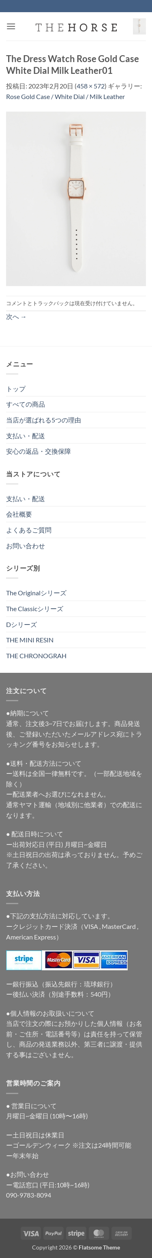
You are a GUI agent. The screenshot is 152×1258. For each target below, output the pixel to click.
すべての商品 (25, 404)
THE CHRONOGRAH (36, 655)
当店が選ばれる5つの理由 (43, 420)
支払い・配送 (25, 435)
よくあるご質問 (28, 530)
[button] (11, 26)
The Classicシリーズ (34, 608)
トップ (16, 388)
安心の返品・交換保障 (38, 451)
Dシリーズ (21, 624)
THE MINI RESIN (30, 640)
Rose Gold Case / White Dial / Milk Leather (65, 96)
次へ (16, 316)
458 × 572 (91, 86)
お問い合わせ (25, 545)
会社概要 (19, 514)
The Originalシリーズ (36, 593)
